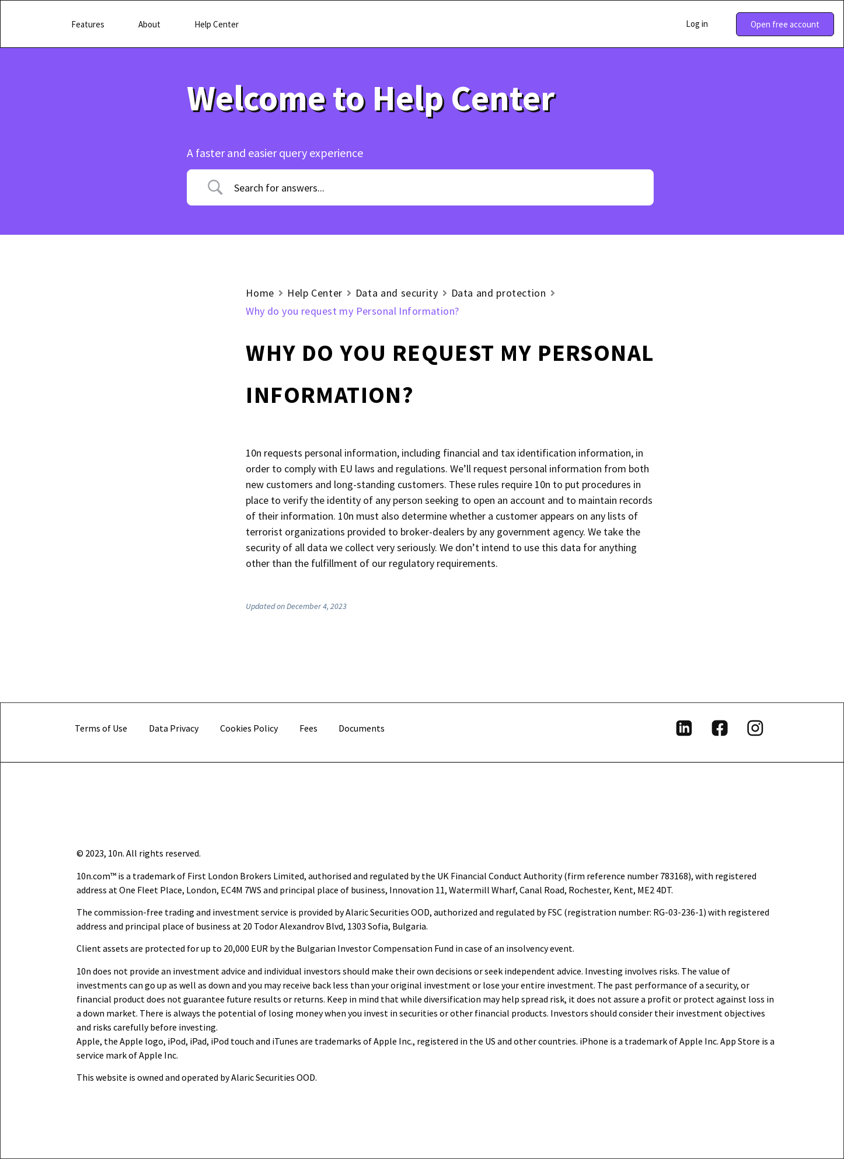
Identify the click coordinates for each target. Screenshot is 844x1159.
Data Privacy (173, 728)
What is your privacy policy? (138, 457)
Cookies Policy (249, 728)
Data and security (396, 293)
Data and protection (117, 440)
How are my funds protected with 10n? (142, 511)
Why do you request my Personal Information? (130, 550)
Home (260, 293)
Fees (308, 728)
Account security (109, 417)
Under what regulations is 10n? (146, 479)
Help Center (315, 293)
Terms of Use (101, 728)
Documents (362, 728)
